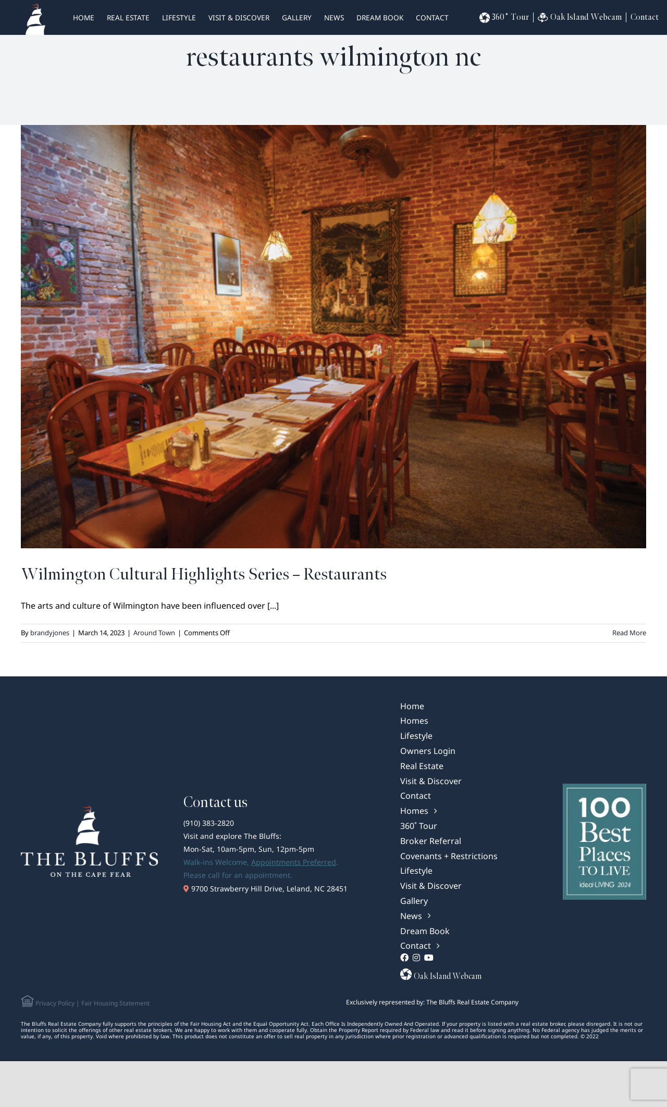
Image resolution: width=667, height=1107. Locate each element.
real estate (128, 17)
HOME (83, 17)
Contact (432, 17)
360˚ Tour (504, 17)
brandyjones (49, 632)
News (334, 17)
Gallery (297, 17)
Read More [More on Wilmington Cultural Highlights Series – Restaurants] (629, 632)
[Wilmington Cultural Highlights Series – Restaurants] (333, 336)
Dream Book (379, 17)
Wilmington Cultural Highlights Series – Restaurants (204, 574)
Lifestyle (179, 17)
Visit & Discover (238, 17)
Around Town (154, 632)
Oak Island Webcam (580, 17)
